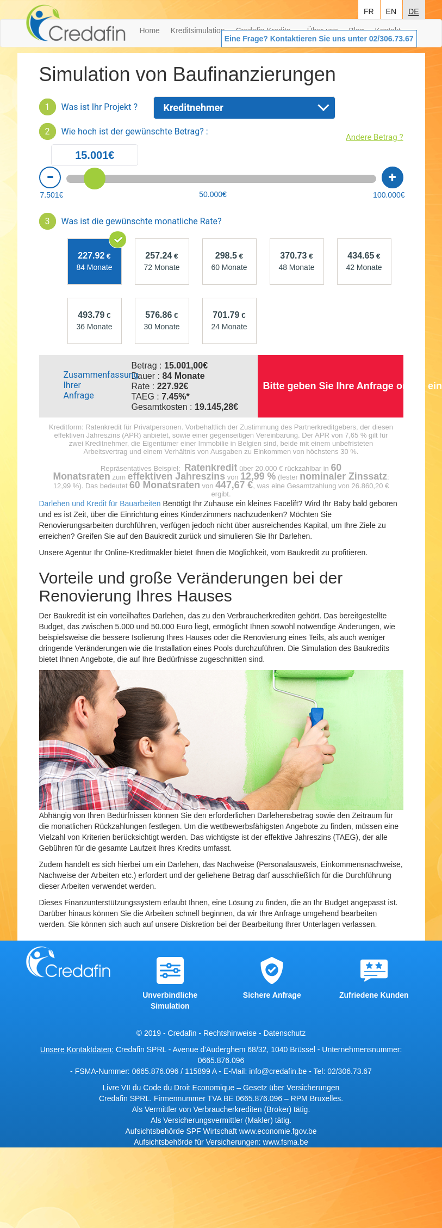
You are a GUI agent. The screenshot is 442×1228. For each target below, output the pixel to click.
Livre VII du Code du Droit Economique (170, 1087)
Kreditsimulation (198, 30)
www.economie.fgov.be (278, 1131)
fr (369, 10)
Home (150, 30)
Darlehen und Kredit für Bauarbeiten (100, 503)
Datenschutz (284, 1033)
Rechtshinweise (230, 1033)
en (391, 10)
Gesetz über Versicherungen (291, 1087)
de (413, 10)
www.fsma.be (285, 1142)
